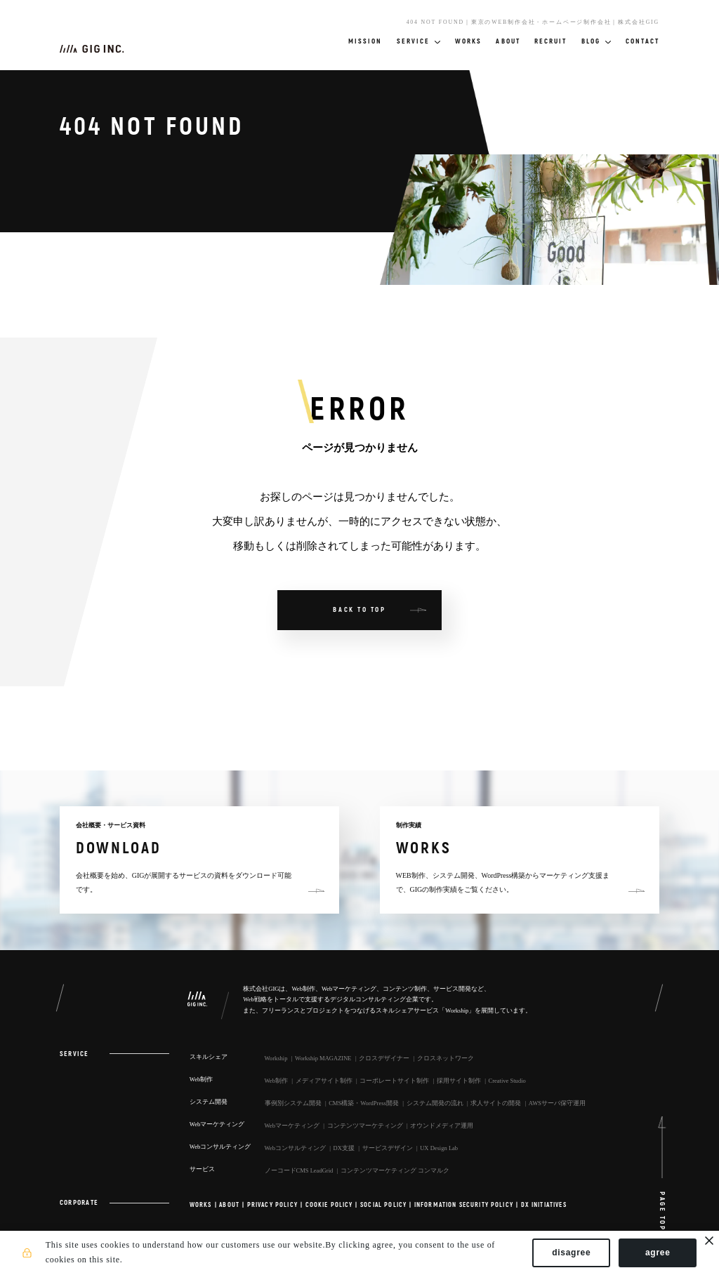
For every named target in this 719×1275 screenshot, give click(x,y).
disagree (571, 1252)
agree (658, 1252)
